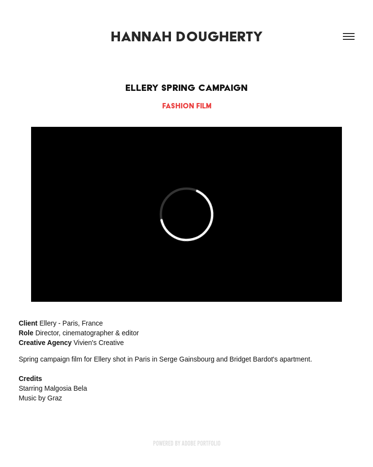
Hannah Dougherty (187, 36)
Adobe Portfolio (201, 443)
